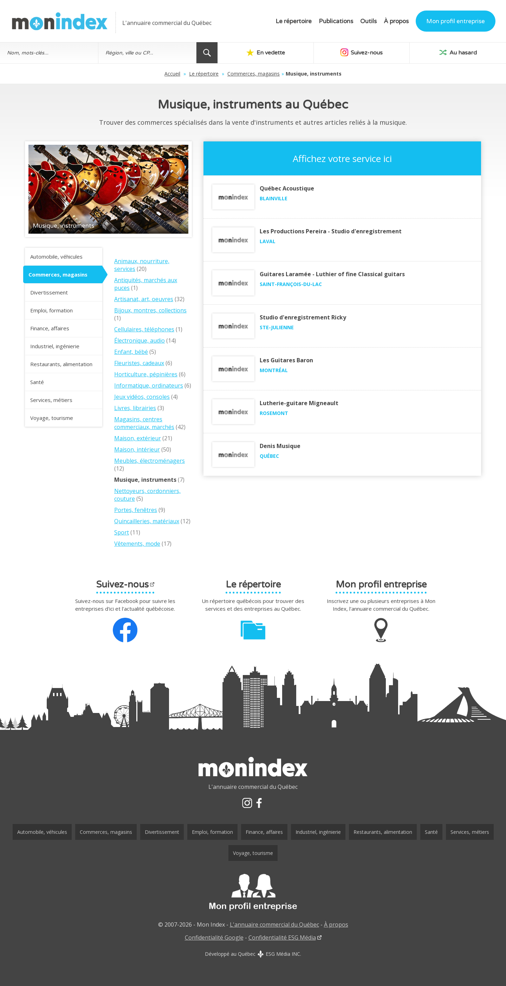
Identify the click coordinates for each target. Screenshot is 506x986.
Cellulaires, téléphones (144, 329)
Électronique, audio (139, 340)
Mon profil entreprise (455, 21)
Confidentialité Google (214, 937)
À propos (396, 21)
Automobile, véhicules (56, 256)
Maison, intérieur (137, 449)
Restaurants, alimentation (61, 364)
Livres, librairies (135, 408)
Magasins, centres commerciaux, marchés (144, 423)
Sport (121, 532)
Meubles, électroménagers (149, 461)
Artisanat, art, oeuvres (143, 299)
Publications (336, 21)
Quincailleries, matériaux (146, 521)
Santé (37, 381)
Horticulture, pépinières (145, 374)
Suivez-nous (361, 52)
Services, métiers (51, 399)
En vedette (265, 52)
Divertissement (49, 292)
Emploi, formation (51, 310)
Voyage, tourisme (51, 417)
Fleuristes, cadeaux (139, 363)
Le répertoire (293, 21)
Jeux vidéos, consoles (142, 397)
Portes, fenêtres (135, 510)
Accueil (172, 73)
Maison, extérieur (137, 438)
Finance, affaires (49, 328)
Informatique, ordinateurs (148, 385)
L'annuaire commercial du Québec (274, 924)
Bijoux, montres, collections (150, 310)
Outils (368, 21)
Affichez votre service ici (342, 158)
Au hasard (458, 52)
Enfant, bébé (131, 352)
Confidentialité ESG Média (282, 937)
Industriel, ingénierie (54, 346)
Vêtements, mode (137, 543)
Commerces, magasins (253, 73)
